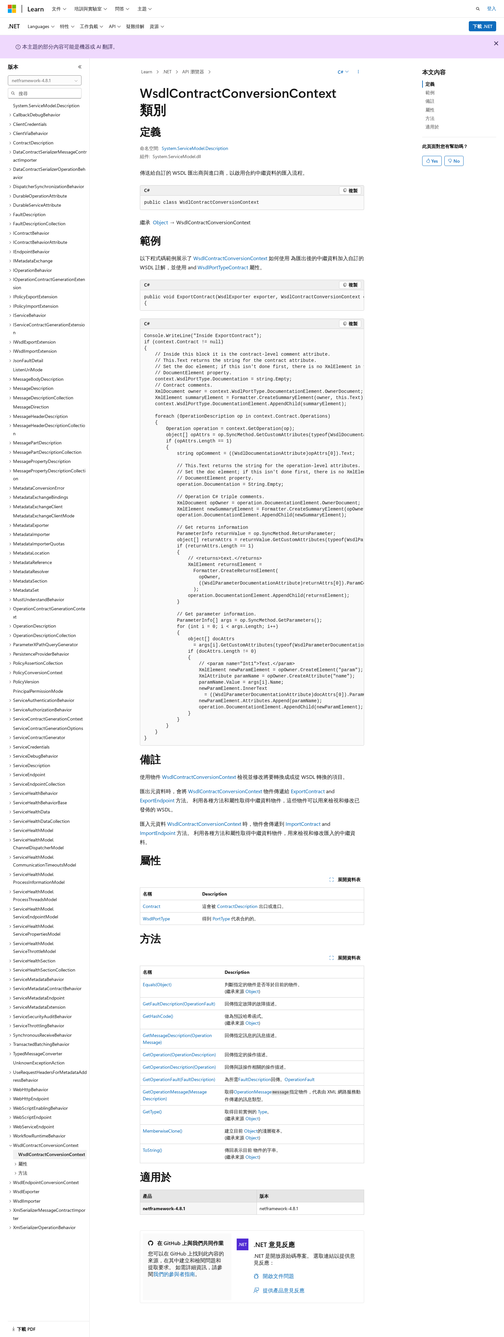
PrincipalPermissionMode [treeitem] (38, 691)
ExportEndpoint (157, 800)
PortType (221, 918)
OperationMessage (253, 1092)
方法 (430, 118)
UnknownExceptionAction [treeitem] (39, 1063)
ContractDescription (237, 906)
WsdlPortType (213, 267)
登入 (491, 8)
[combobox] (45, 80)
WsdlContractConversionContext (230, 258)
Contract (238, 267)
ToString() (152, 1150)
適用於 (432, 127)
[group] (252, 300)
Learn (146, 71)
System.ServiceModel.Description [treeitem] (46, 105)
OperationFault (300, 1079)
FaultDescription (254, 1079)
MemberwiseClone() (162, 1131)
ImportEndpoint (157, 832)
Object (160, 222)
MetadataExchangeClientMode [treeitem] (43, 516)
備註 (430, 101)
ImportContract (303, 823)
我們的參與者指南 (174, 1273)
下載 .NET (483, 26)
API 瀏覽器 (193, 71)
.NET (167, 71)
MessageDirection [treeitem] (31, 407)
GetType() (152, 1111)
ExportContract (308, 791)
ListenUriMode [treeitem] (27, 369)
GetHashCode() (158, 1016)
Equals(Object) (157, 984)
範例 (430, 92)
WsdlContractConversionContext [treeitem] (51, 1154)
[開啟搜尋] (477, 9)
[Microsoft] (12, 9)
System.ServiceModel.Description (195, 148)
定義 (430, 84)
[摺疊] (80, 67)
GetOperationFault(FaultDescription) (179, 1079)
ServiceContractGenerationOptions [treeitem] (48, 728)
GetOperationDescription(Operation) (179, 1067)
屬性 (430, 110)
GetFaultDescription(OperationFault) (179, 1004)
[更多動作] (358, 72)
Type (262, 1111)
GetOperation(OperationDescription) (179, 1054)
